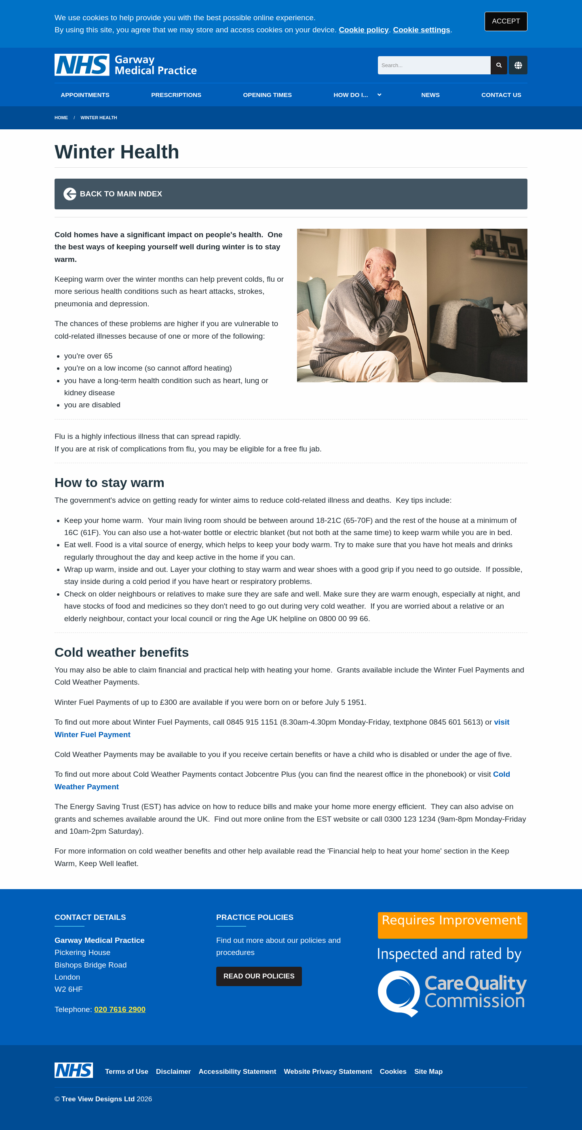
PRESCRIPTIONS (176, 94)
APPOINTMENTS (85, 94)
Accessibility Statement (237, 1071)
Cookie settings (421, 29)
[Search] (434, 65)
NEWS (431, 94)
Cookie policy (364, 29)
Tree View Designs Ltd (98, 1099)
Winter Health (99, 117)
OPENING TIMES (267, 94)
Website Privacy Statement (328, 1071)
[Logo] (126, 65)
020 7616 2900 (120, 1009)
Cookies (393, 1071)
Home (61, 117)
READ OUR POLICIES (259, 976)
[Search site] (499, 65)
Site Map (428, 1071)
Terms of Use (126, 1071)
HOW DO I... (350, 94)
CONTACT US (501, 94)
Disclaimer (173, 1071)
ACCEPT (506, 21)
